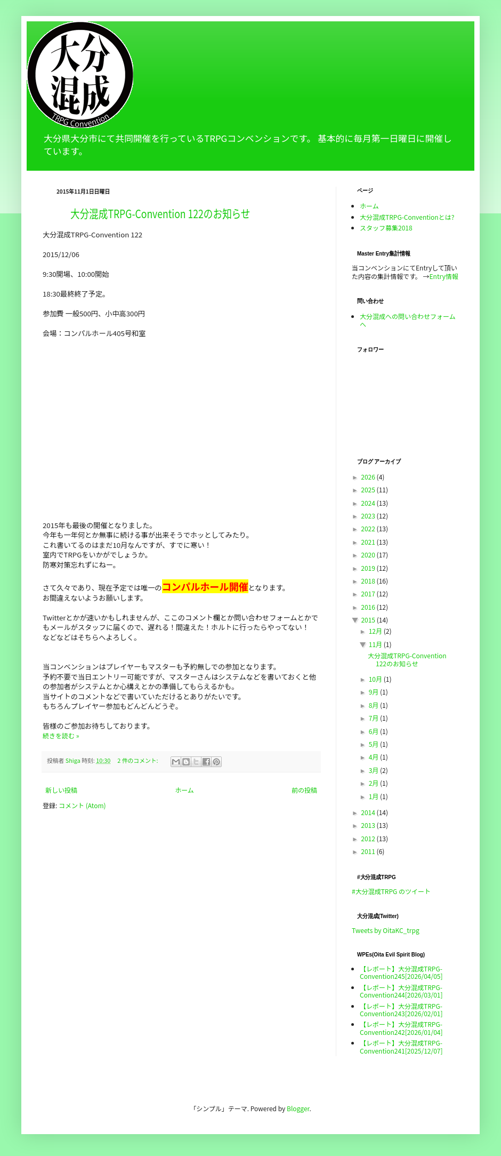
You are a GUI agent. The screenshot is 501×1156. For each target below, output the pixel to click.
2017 (368, 593)
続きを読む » (61, 735)
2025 (368, 489)
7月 (374, 717)
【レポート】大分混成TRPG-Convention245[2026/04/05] (401, 972)
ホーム (184, 789)
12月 (376, 630)
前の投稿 (304, 789)
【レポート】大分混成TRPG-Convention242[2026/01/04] (401, 1027)
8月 (374, 704)
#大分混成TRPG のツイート (391, 891)
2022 (368, 528)
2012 (368, 838)
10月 (376, 678)
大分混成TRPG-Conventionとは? (407, 216)
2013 (368, 825)
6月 (374, 731)
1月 (374, 796)
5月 (374, 743)
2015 (368, 619)
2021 (368, 541)
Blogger (298, 1108)
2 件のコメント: (138, 760)
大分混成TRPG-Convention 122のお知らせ (160, 212)
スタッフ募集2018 (386, 227)
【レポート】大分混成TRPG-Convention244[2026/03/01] (401, 991)
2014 (368, 812)
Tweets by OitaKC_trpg (385, 930)
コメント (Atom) (82, 805)
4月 (374, 756)
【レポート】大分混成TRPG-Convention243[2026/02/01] (401, 1009)
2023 (368, 515)
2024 (368, 502)
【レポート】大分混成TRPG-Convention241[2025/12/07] (401, 1046)
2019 (368, 567)
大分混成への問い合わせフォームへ (408, 320)
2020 (368, 554)
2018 (368, 580)
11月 (376, 644)
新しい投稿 (61, 789)
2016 (368, 606)
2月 (374, 782)
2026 (368, 476)
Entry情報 (444, 276)
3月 (374, 770)
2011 (368, 851)
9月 (374, 691)
